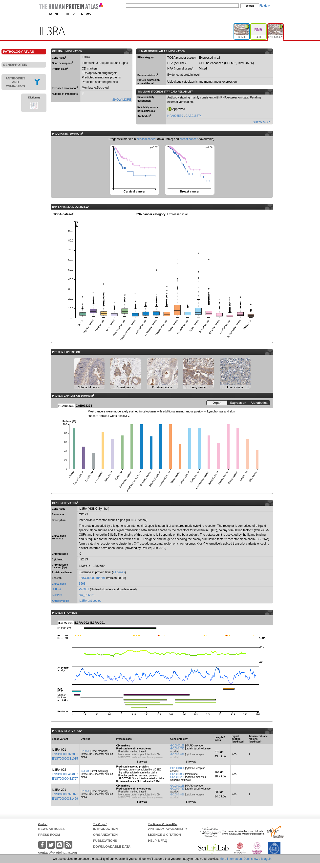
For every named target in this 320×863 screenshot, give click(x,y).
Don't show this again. (257, 859)
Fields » (264, 5)
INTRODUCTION (105, 829)
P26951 (84, 589)
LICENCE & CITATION (164, 835)
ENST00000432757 (65, 778)
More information (231, 859)
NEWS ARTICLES (51, 829)
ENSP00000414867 (65, 774)
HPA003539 (175, 116)
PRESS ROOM (49, 835)
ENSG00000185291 (92, 578)
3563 (82, 583)
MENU (52, 14)
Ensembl (57, 578)
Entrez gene (59, 583)
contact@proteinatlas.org (57, 852)
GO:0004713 (177, 748)
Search (250, 5)
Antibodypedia (60, 600)
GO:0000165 (177, 745)
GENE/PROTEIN (15, 65)
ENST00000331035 (65, 758)
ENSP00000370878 (65, 794)
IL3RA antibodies (90, 600)
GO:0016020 (177, 774)
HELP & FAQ (157, 840)
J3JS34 (85, 771)
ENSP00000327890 (65, 754)
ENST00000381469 (65, 798)
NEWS (86, 14)
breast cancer (189, 139)
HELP (70, 14)
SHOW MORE (121, 99)
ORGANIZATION (105, 835)
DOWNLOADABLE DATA (111, 846)
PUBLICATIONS (105, 840)
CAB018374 (194, 116)
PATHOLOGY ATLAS (18, 51)
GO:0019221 (177, 777)
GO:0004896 (177, 754)
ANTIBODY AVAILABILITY (167, 829)
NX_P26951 (87, 595)
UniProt (56, 589)
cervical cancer (146, 139)
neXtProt (57, 595)
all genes (119, 572)
